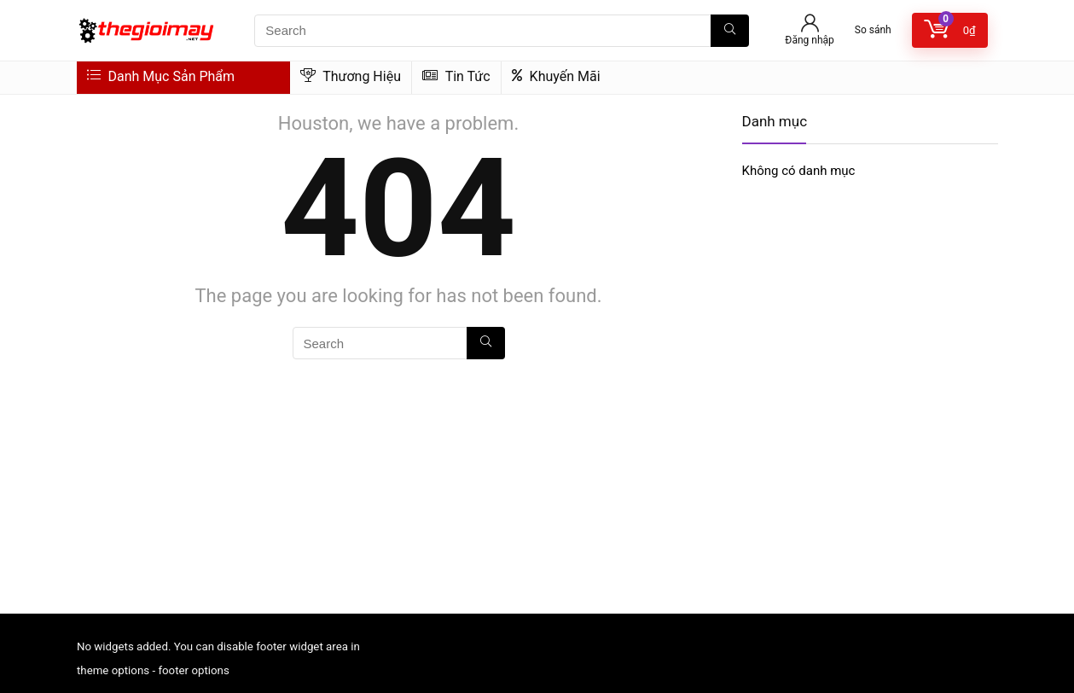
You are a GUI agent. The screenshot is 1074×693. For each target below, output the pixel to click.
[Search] (730, 31)
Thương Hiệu (350, 76)
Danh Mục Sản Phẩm (161, 76)
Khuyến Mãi (556, 76)
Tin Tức (456, 76)
